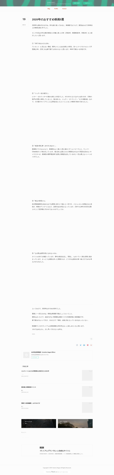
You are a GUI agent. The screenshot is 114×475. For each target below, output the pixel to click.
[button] (48, 8)
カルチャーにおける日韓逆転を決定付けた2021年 (35, 371)
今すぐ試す (77, 3)
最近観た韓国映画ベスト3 (28, 387)
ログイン (87, 3)
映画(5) (33, 334)
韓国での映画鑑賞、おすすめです (30, 403)
